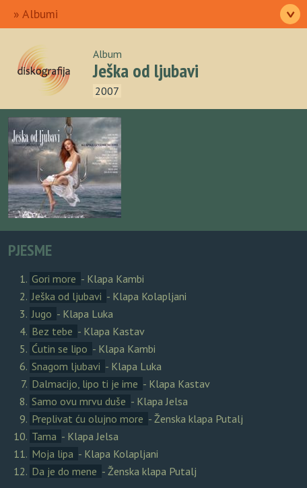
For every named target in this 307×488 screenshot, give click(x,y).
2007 (107, 91)
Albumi (40, 14)
